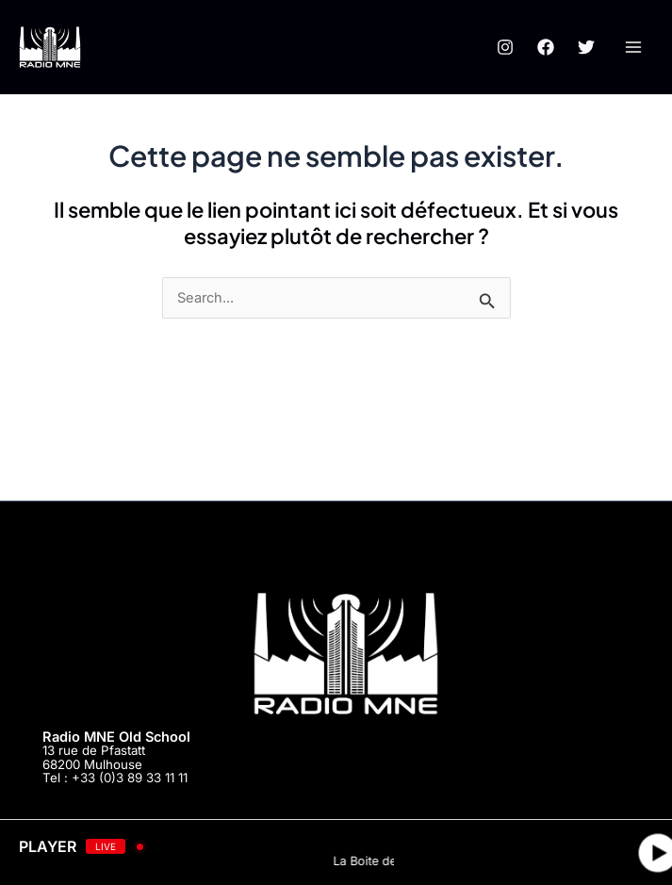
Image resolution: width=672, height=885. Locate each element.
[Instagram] (505, 47)
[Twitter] (586, 47)
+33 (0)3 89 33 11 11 (130, 777)
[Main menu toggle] (633, 47)
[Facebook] (545, 47)
